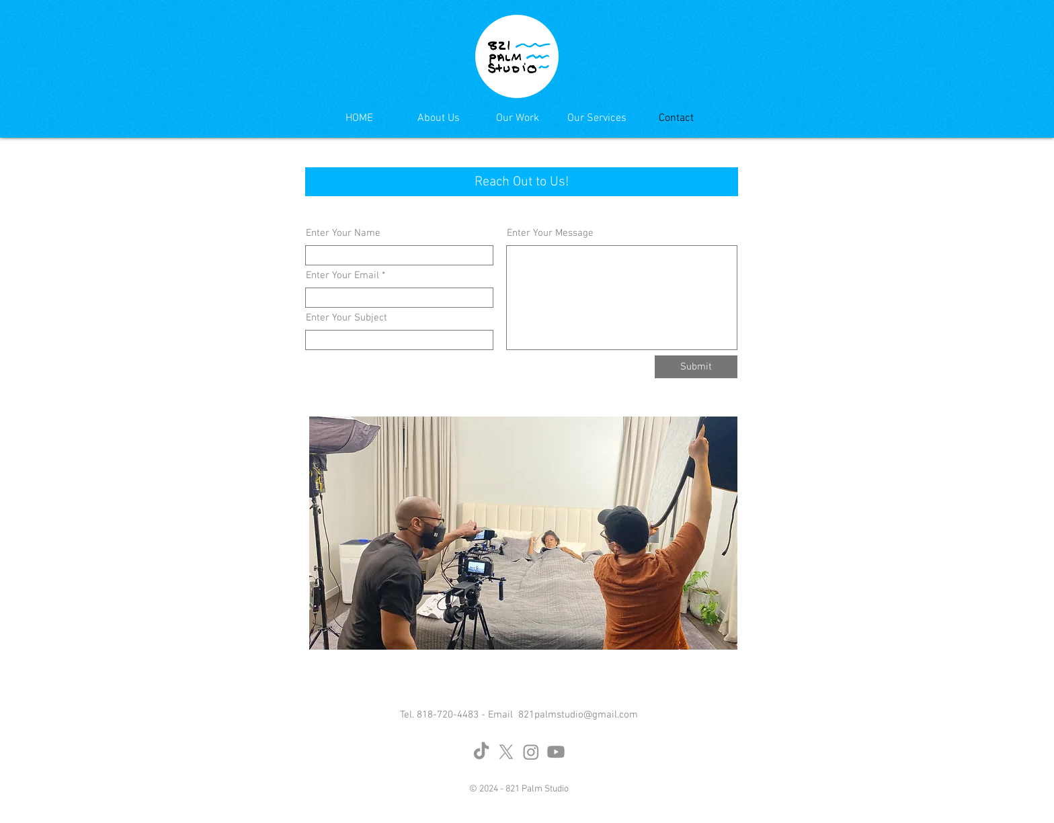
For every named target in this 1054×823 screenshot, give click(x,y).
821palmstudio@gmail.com (578, 715)
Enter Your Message (550, 233)
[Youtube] (556, 752)
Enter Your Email (342, 276)
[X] (506, 752)
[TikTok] (481, 752)
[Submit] (696, 366)
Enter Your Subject (346, 318)
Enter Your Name (343, 233)
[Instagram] (531, 752)
